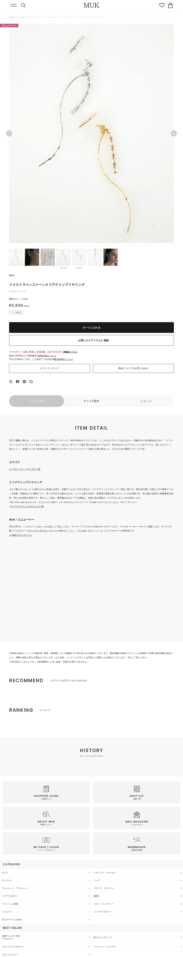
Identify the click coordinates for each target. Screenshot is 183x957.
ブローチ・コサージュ (104, 888)
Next (174, 133)
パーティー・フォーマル (105, 947)
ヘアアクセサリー (10, 896)
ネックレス (7, 880)
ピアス (5, 873)
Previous (9, 133)
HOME (12, 17)
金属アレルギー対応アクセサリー (11, 937)
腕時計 (97, 896)
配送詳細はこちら (63, 359)
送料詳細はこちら (46, 355)
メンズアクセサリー (103, 912)
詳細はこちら (70, 352)
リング (97, 880)
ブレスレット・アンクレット (15, 888)
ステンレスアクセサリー (13, 947)
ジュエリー (7, 912)
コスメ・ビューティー (104, 904)
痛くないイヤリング (103, 937)
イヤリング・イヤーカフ (45, 17)
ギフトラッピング (49, 368)
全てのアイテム (25, 17)
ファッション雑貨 (10, 904)
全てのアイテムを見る (12, 919)
